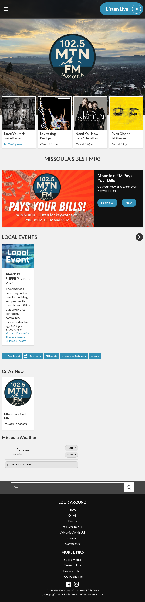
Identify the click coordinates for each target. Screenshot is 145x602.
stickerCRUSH (72, 526)
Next (129, 202)
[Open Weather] (41, 457)
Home (73, 509)
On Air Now (13, 371)
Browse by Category (74, 355)
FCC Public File (72, 576)
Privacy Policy (72, 571)
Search (95, 355)
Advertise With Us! (72, 532)
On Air (72, 515)
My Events (35, 355)
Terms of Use (72, 565)
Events (72, 521)
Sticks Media (72, 559)
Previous (107, 202)
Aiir (101, 594)
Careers (72, 538)
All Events (51, 355)
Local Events (19, 237)
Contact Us (72, 543)
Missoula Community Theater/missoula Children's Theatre (17, 337)
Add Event (14, 355)
